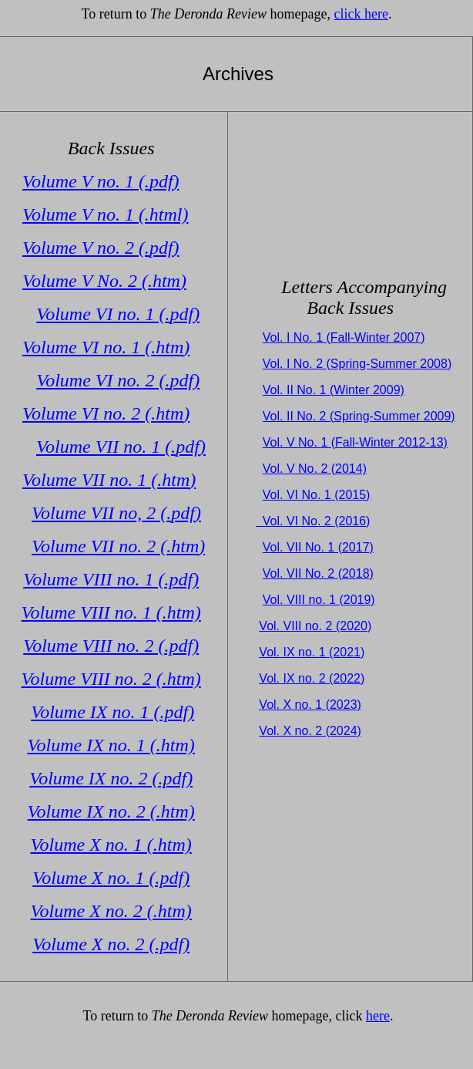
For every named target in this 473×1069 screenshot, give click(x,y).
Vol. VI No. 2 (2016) (313, 521)
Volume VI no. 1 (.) (118, 314)
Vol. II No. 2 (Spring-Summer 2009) (359, 416)
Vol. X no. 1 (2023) (310, 704)
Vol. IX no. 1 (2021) (311, 652)
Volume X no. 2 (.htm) (111, 911)
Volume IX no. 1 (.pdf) (112, 712)
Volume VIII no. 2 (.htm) (111, 679)
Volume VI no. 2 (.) (118, 380)
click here (361, 14)
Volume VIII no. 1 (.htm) (111, 612)
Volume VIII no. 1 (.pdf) (111, 579)
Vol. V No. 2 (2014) (315, 468)
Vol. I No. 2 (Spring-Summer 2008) (357, 363)
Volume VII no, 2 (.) (116, 513)
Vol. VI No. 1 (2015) (317, 494)
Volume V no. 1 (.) (100, 181)
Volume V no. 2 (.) (100, 248)
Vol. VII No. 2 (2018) (318, 573)
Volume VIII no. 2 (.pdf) (111, 646)
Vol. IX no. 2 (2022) (311, 678)
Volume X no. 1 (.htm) (111, 845)
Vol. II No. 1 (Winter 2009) (333, 389)
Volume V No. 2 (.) (104, 281)
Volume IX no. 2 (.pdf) (111, 778)
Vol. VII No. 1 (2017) (318, 547)
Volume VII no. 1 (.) (121, 447)
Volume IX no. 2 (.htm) (111, 811)
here (378, 1015)
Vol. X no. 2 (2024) (310, 730)
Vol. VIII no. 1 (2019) (319, 599)
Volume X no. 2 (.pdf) (111, 944)
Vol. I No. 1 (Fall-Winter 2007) (344, 337)
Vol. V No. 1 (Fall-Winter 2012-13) (355, 442)
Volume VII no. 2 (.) (118, 546)
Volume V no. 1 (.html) (105, 214)
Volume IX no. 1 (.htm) (111, 745)
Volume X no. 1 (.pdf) (111, 878)
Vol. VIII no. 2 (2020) (315, 625)
